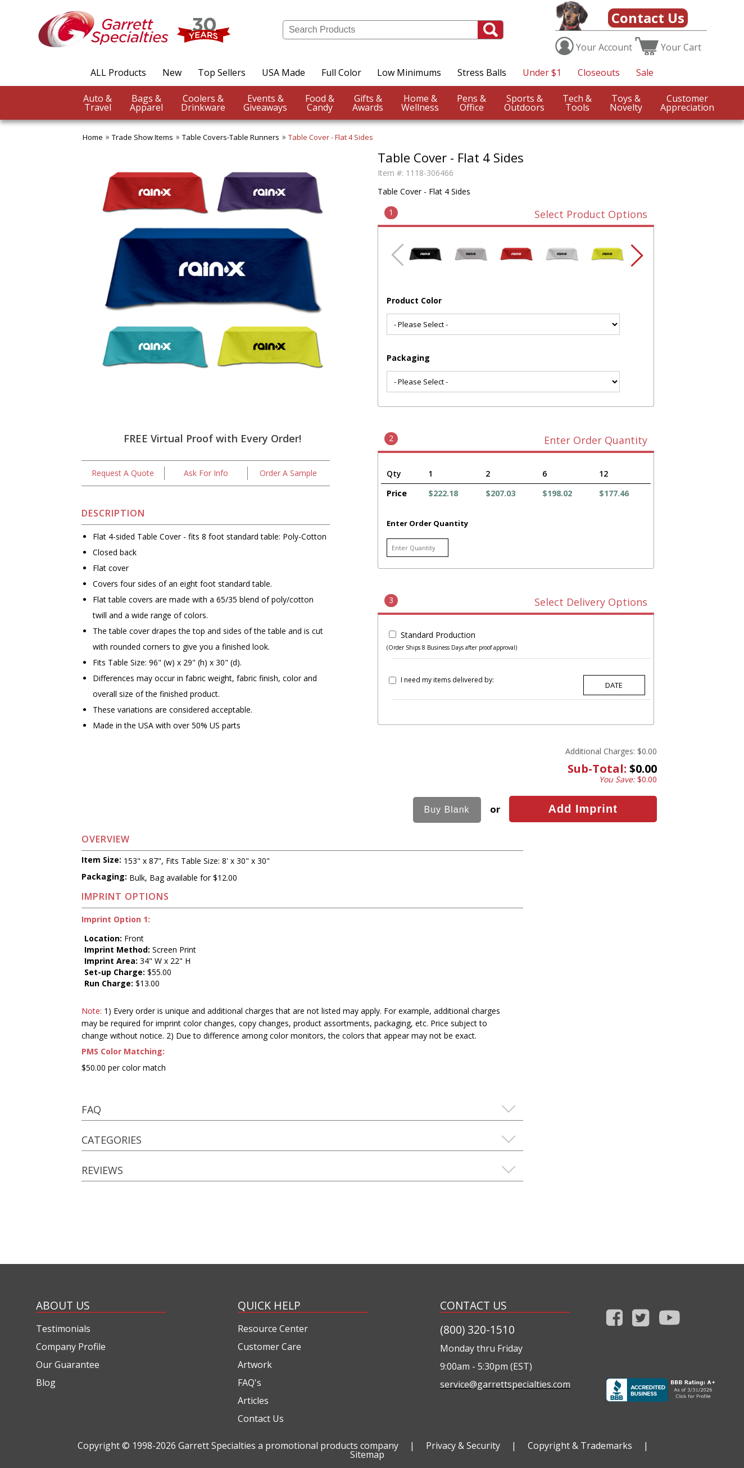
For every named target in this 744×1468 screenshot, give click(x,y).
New (172, 72)
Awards (367, 103)
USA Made (283, 72)
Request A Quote (123, 473)
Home (93, 137)
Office (471, 103)
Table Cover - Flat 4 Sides (330, 137)
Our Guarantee (67, 1364)
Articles (253, 1400)
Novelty (626, 103)
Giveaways (265, 103)
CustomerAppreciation (687, 103)
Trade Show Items (142, 137)
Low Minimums (409, 72)
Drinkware (203, 103)
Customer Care (269, 1346)
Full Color (341, 72)
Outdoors (524, 103)
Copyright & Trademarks (580, 1445)
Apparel (146, 103)
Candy (319, 103)
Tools (577, 103)
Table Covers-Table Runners (230, 137)
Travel (97, 103)
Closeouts (599, 72)
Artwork (255, 1364)
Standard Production (438, 634)
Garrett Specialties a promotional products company (288, 1445)
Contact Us (647, 17)
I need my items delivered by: (447, 680)
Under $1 (542, 72)
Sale (645, 72)
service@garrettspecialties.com (505, 1384)
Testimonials (63, 1328)
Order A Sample (288, 473)
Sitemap (367, 1454)
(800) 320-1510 (477, 1329)
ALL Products (118, 72)
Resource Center (273, 1328)
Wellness (420, 103)
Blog (46, 1382)
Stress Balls (481, 72)
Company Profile (71, 1346)
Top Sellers (222, 72)
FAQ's (249, 1382)
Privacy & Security (463, 1445)
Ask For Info (206, 473)
